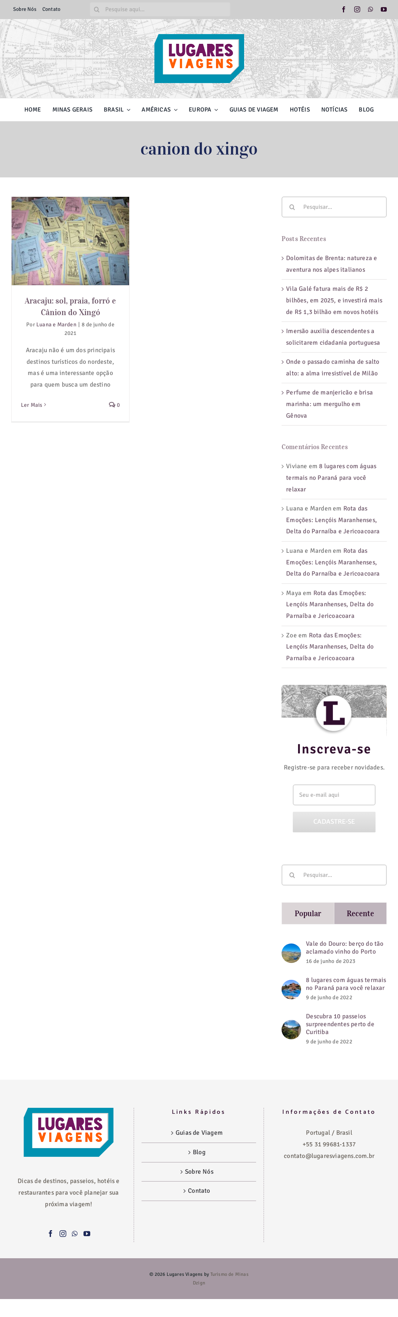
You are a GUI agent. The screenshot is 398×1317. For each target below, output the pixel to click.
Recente (360, 913)
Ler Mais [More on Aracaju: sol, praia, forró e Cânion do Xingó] (32, 405)
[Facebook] (50, 1233)
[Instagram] (63, 1233)
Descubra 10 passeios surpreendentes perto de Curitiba (340, 1024)
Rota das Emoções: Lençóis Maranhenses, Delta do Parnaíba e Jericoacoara (333, 519)
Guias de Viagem (199, 1133)
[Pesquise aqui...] (160, 9)
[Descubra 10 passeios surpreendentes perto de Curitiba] (291, 1025)
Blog (199, 1152)
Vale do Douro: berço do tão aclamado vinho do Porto (344, 947)
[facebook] (344, 9)
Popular (308, 913)
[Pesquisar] (96, 9)
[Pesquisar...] (334, 206)
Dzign (199, 1283)
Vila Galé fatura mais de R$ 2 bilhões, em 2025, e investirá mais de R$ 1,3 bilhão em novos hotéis (334, 300)
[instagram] (357, 9)
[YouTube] (86, 1233)
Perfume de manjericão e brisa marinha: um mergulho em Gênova (329, 403)
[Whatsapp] (75, 1233)
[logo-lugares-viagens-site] (199, 37)
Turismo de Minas (229, 1274)
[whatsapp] (370, 9)
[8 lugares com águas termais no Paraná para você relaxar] (291, 985)
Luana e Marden (56, 324)
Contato (199, 1191)
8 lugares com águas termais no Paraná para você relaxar (331, 477)
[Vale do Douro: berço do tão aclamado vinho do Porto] (291, 949)
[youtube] (384, 9)
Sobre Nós (199, 1172)
